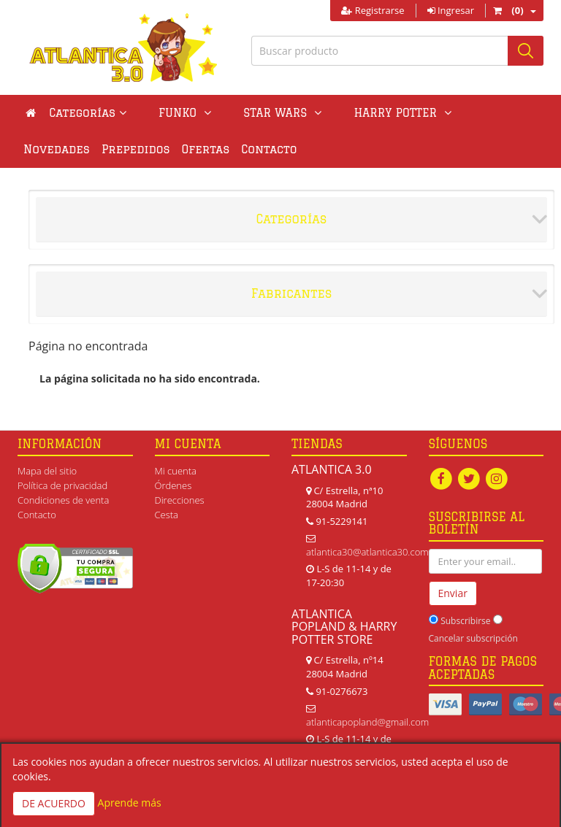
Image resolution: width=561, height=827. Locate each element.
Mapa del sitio (47, 470)
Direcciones (180, 500)
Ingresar (450, 10)
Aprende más (129, 802)
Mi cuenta (175, 470)
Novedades (435, 113)
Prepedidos (57, 149)
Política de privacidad (62, 485)
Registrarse (372, 10)
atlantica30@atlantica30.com (367, 551)
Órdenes (173, 485)
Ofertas (128, 149)
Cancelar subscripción (473, 638)
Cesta (167, 514)
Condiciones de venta (63, 500)
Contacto (190, 149)
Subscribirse (465, 621)
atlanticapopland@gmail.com (367, 721)
